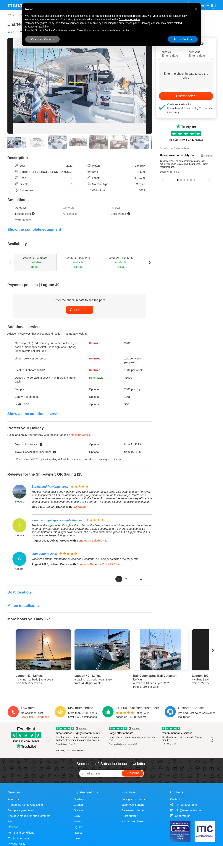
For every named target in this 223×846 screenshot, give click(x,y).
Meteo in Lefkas (23, 606)
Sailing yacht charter (134, 799)
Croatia (78, 804)
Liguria (78, 827)
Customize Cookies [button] (42, 39)
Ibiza (77, 838)
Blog (11, 821)
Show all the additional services (37, 414)
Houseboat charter (132, 821)
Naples (78, 832)
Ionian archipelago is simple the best (58, 520)
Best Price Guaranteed (35, 716)
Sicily (77, 815)
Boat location (21, 592)
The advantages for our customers (29, 815)
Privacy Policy (16, 843)
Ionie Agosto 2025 (44, 553)
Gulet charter (129, 815)
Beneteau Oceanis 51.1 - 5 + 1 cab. (99, 564)
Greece (78, 810)
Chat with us (180, 815)
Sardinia (79, 799)
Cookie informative (19, 838)
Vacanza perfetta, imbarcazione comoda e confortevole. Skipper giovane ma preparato (85, 558)
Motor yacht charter (133, 804)
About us (13, 799)
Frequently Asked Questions (25, 804)
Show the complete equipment (34, 229)
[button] (196, 9)
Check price (80, 310)
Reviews (13, 827)
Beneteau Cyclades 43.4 (92, 540)
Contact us (176, 799)
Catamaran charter (133, 810)
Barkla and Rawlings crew (50, 486)
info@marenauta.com (186, 810)
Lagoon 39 (79, 506)
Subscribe (132, 773)
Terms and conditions (21, 832)
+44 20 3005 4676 (183, 804)
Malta (77, 821)
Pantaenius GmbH (78, 434)
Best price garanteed (21, 810)
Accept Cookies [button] (183, 39)
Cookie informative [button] (129, 19)
